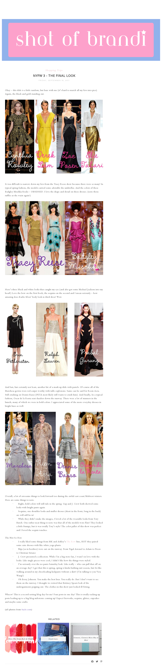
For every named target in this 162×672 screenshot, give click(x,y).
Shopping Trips (54, 70)
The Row (71, 541)
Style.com (26, 609)
